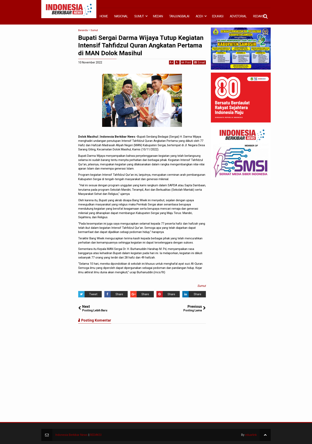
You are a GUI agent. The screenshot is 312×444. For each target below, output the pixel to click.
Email (199, 62)
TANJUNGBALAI (179, 16)
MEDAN (158, 16)
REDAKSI (259, 16)
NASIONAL (121, 16)
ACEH (199, 16)
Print (186, 62)
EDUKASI (217, 16)
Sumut (201, 286)
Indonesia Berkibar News (71, 435)
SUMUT (139, 16)
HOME (104, 16)
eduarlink (251, 435)
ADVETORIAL (238, 16)
